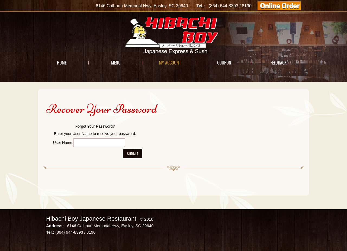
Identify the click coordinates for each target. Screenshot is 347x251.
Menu (116, 62)
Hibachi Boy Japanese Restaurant (91, 218)
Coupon (224, 62)
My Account (170, 62)
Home (61, 62)
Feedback (279, 62)
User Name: (63, 142)
